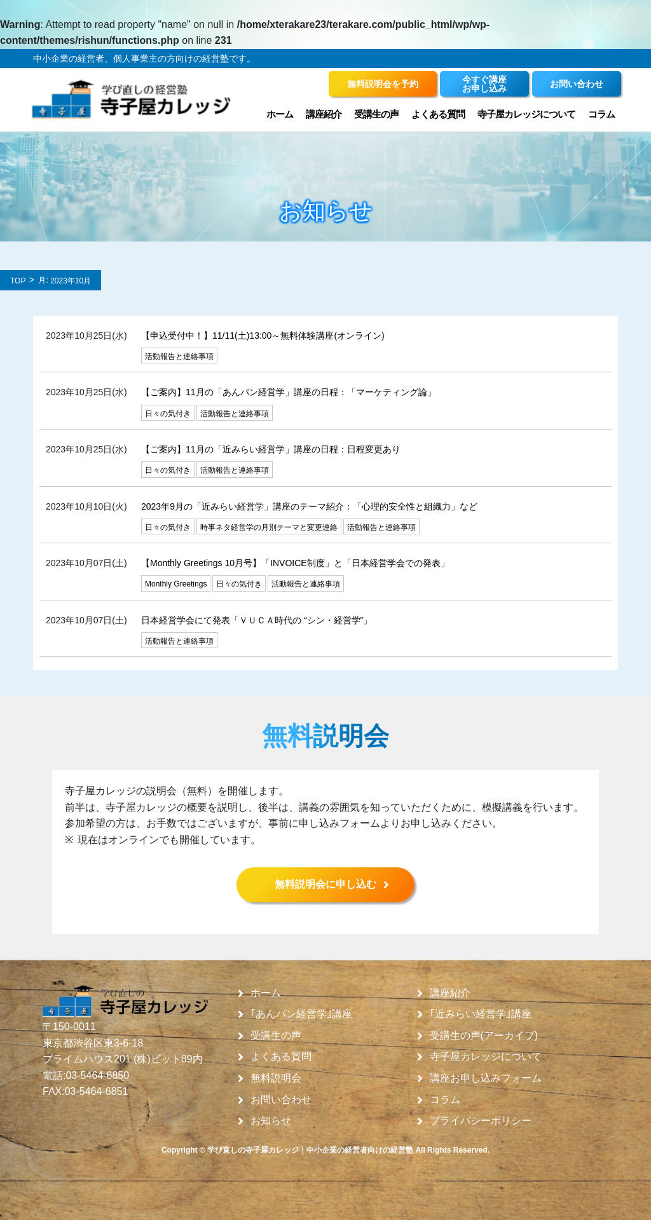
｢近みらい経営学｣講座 (480, 1014)
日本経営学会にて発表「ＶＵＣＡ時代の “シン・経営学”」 (256, 620)
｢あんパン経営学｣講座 (301, 1014)
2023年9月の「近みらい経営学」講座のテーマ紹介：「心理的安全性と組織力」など (309, 506)
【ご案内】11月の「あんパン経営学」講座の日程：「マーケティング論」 (288, 392)
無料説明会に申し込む (325, 884)
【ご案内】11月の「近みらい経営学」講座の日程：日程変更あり (271, 449)
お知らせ (270, 1121)
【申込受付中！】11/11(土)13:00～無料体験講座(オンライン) (263, 335)
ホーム (279, 114)
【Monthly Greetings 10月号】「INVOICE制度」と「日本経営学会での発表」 (295, 563)
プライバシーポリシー (480, 1121)
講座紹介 (323, 114)
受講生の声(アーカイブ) (484, 1036)
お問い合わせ (281, 1100)
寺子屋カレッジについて (526, 114)
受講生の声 (376, 114)
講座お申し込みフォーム (486, 1078)
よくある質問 (438, 114)
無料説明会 (275, 1078)
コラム (601, 114)
